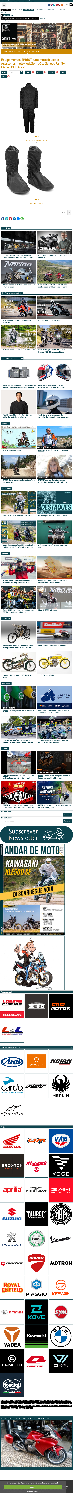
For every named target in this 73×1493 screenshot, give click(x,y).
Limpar (4, 72)
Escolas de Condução (63, 1406)
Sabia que (6, 618)
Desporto (6, 553)
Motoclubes (5, 1408)
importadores (61, 10)
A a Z (28, 72)
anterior (42, 18)
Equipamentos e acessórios (12, 358)
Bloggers (14, 1408)
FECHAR (32, 1487)
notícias (3, 12)
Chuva (51, 72)
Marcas (20, 51)
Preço (63, 72)
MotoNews (6, 228)
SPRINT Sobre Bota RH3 (36, 203)
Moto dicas (6, 684)
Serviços (29, 1408)
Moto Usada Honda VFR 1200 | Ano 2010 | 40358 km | (36, 1442)
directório (7, 15)
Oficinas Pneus (59, 1403)
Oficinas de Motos (45, 1403)
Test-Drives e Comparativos (12, 293)
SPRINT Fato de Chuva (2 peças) (36, 140)
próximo (31, 21)
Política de (32, 1491)
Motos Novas (31, 1401)
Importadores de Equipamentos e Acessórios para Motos (33, 1406)
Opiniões (5, 423)
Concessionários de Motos (15, 1403)
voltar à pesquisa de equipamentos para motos (14, 21)
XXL (3, 76)
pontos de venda (28, 10)
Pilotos (22, 1408)
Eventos (5, 749)
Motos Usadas (6, 1401)
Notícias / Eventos (10, 51)
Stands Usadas (32, 1403)
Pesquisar (67, 815)
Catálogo (27, 51)
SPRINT (39, 72)
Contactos (35, 51)
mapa (12, 15)
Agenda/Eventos (19, 1401)
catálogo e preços (17, 10)
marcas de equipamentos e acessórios (45, 10)
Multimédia (6, 488)
